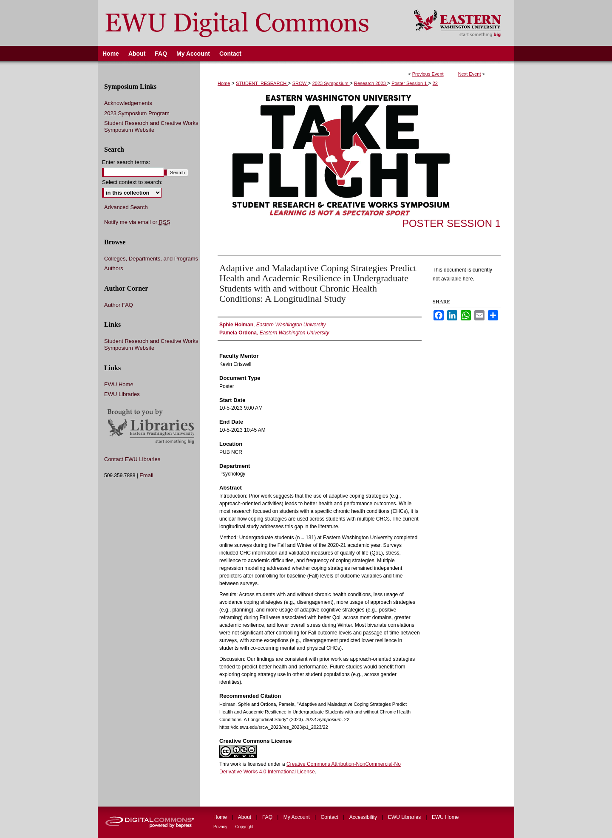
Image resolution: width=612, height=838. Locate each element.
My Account (297, 817)
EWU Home (118, 384)
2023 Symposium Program (137, 113)
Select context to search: (132, 182)
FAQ (268, 817)
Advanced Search (126, 207)
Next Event (469, 73)
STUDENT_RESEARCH (262, 83)
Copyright (244, 826)
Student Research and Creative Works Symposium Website (151, 126)
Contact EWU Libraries (132, 459)
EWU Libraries (122, 394)
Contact (330, 817)
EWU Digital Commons (250, 23)
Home (224, 83)
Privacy (221, 826)
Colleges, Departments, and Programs (151, 258)
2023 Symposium (331, 83)
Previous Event (428, 73)
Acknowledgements (128, 103)
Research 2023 (370, 83)
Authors (113, 268)
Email (146, 475)
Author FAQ (118, 305)
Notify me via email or (137, 222)
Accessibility (364, 817)
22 (435, 83)
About (245, 817)
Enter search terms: (126, 162)
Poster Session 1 (409, 83)
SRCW (300, 83)
